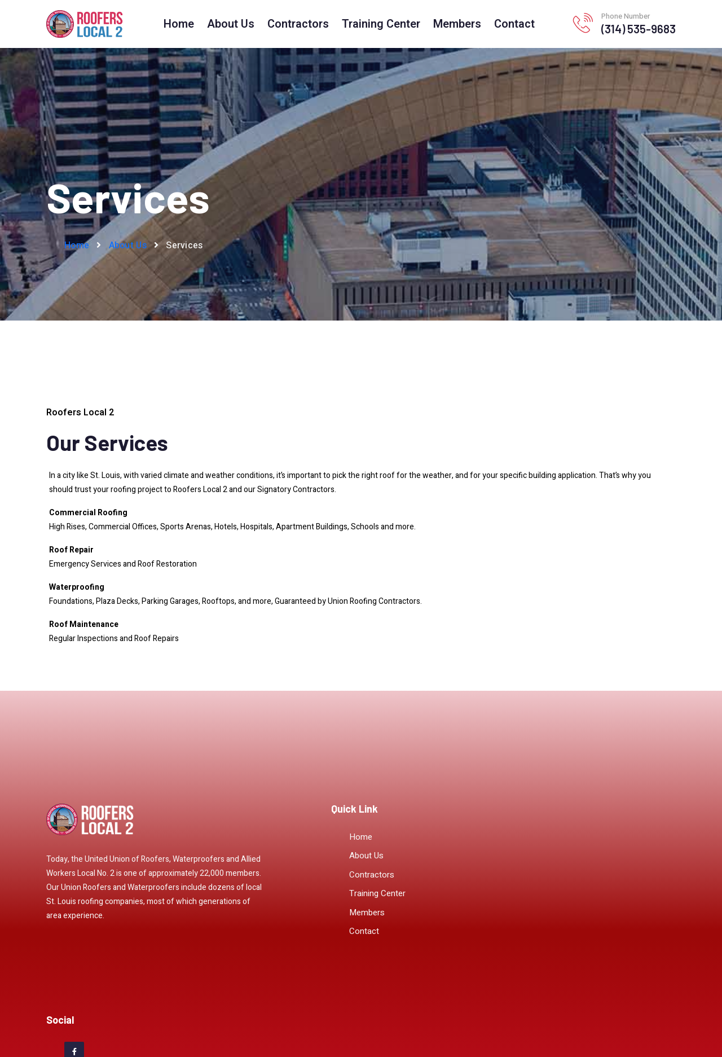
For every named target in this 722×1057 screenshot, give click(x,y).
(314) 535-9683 (638, 29)
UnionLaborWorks (460, 1027)
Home (179, 24)
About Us (230, 24)
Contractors (298, 24)
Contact (514, 24)
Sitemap (333, 1027)
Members (457, 24)
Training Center (381, 24)
